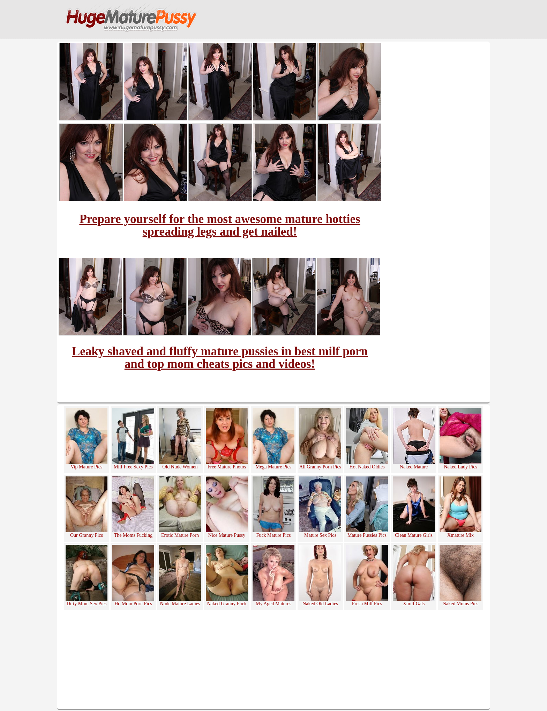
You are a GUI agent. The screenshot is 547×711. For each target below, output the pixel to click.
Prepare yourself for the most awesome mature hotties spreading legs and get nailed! (219, 225)
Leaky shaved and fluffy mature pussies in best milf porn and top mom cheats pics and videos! (220, 358)
